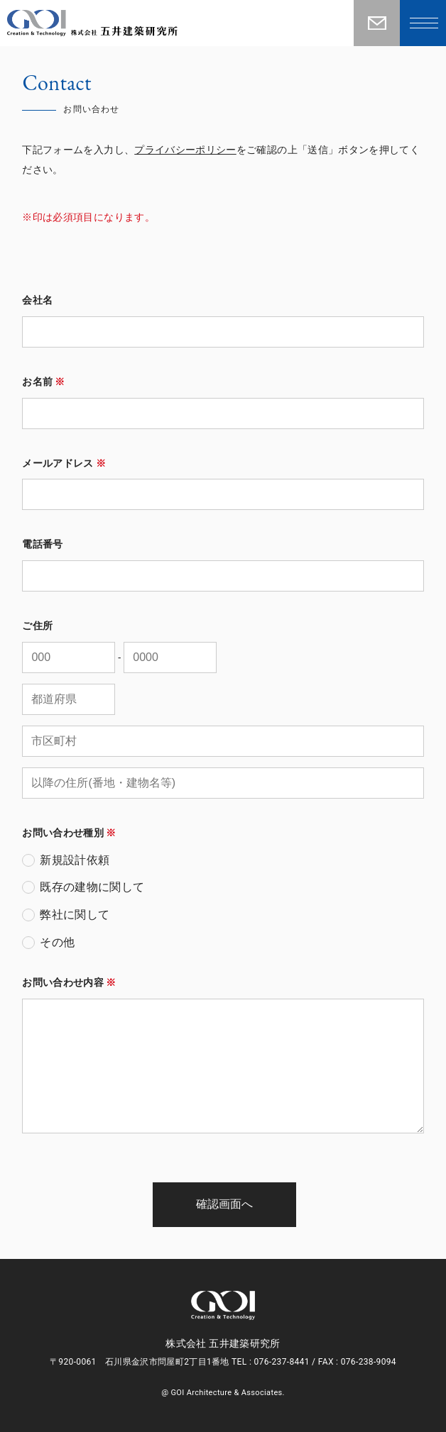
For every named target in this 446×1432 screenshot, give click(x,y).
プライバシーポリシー (185, 149)
